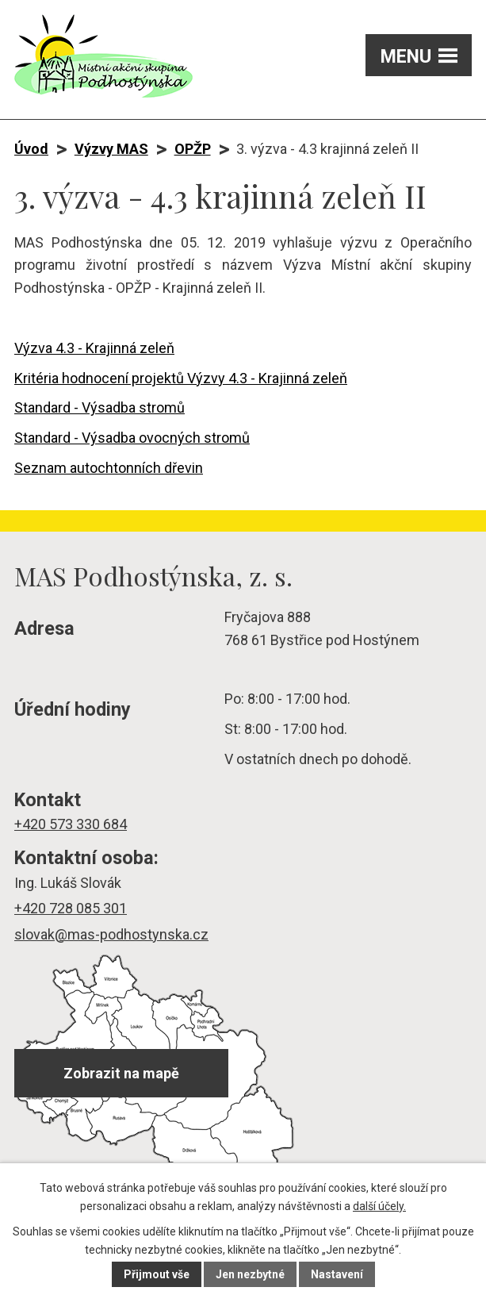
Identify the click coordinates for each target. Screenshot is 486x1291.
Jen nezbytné (250, 1274)
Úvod (31, 148)
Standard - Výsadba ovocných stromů (132, 437)
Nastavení (337, 1274)
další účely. (379, 1206)
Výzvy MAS (111, 148)
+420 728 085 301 (70, 908)
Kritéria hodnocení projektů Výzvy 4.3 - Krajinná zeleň (180, 378)
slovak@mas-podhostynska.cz (111, 934)
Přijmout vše (156, 1274)
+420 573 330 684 (70, 824)
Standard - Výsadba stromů (99, 407)
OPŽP (192, 148)
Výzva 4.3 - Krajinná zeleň (94, 348)
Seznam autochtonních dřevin (108, 467)
